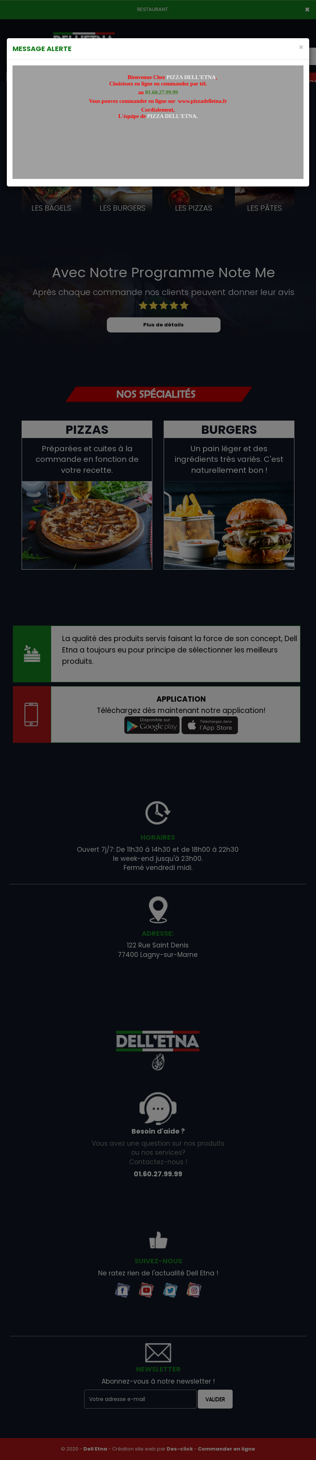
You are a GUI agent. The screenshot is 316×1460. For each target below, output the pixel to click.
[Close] (301, 47)
